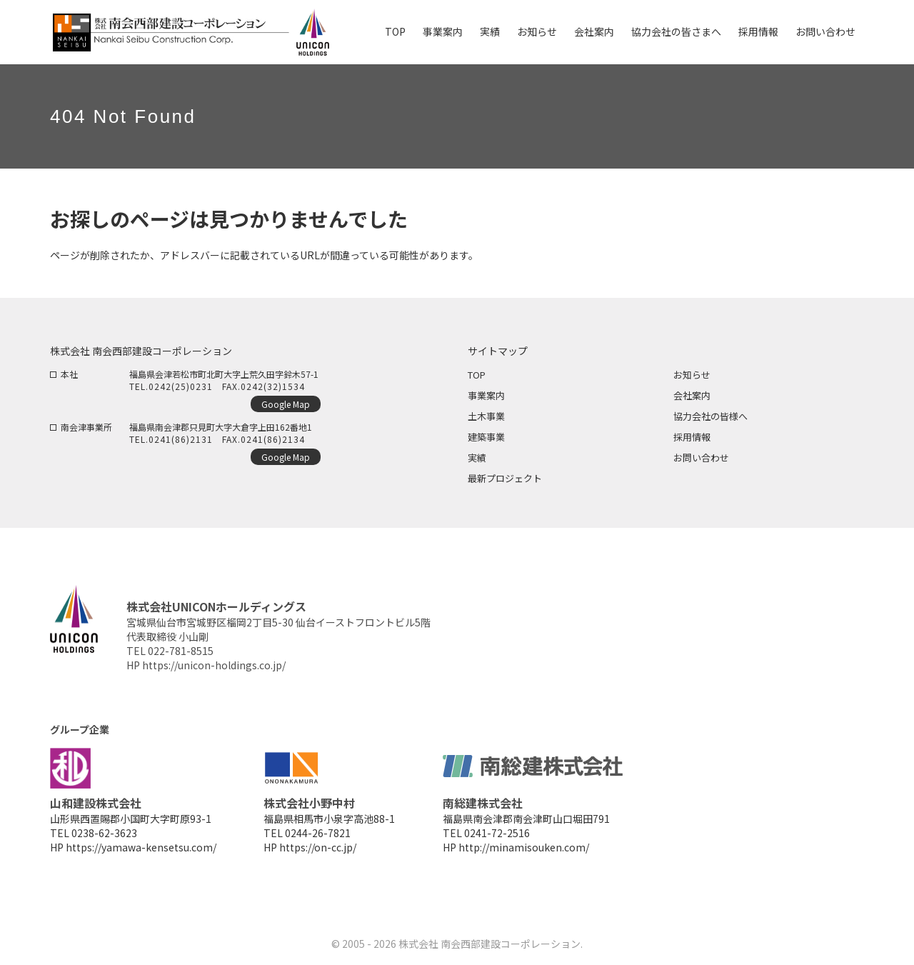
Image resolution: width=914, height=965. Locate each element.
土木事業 (486, 416)
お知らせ (691, 374)
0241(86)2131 (181, 439)
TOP (477, 374)
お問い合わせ (701, 457)
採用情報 (691, 437)
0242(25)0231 (181, 386)
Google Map (285, 404)
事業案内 (486, 395)
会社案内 (691, 395)
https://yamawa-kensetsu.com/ (141, 847)
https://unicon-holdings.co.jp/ (214, 665)
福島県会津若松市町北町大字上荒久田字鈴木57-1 (223, 374)
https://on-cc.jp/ (317, 847)
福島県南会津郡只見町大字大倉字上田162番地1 (220, 427)
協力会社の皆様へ (710, 416)
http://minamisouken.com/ (523, 847)
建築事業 (486, 437)
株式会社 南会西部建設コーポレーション (489, 943)
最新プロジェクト (505, 478)
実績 (477, 457)
